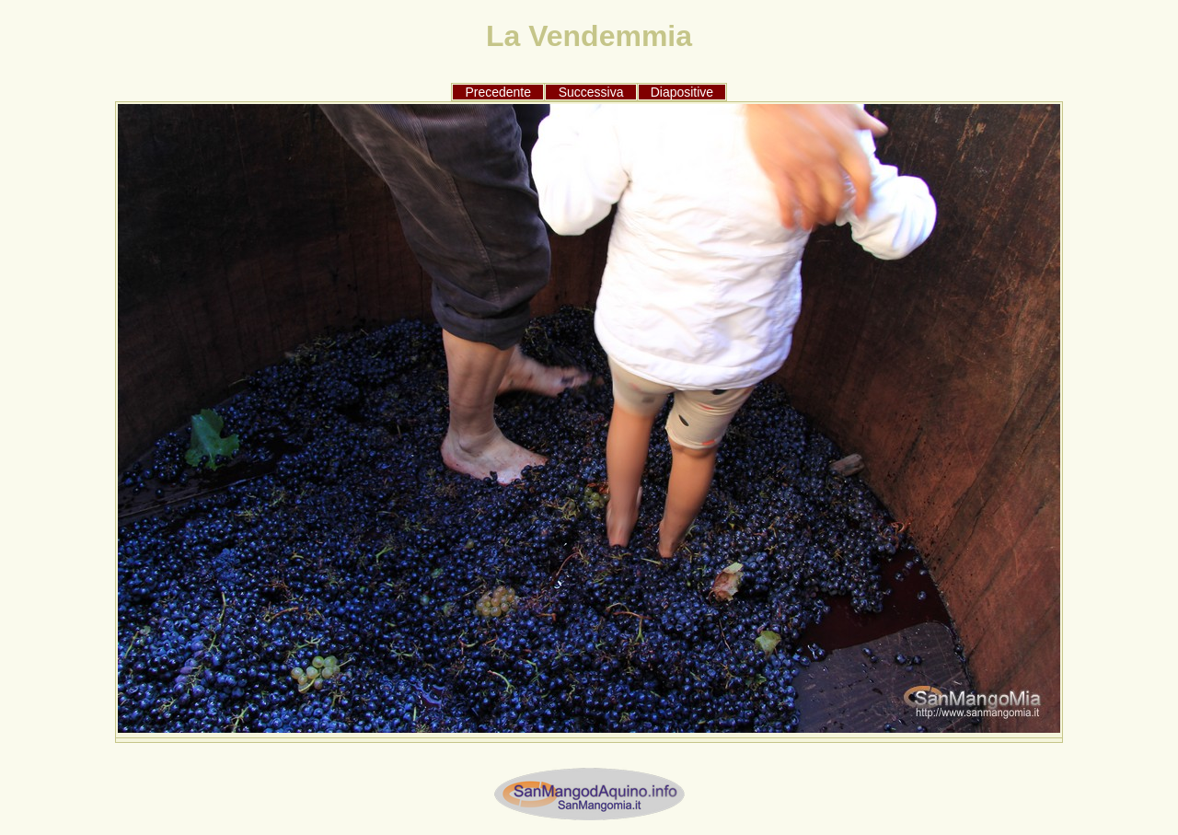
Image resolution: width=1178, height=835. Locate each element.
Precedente (498, 92)
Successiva (591, 92)
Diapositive (682, 92)
